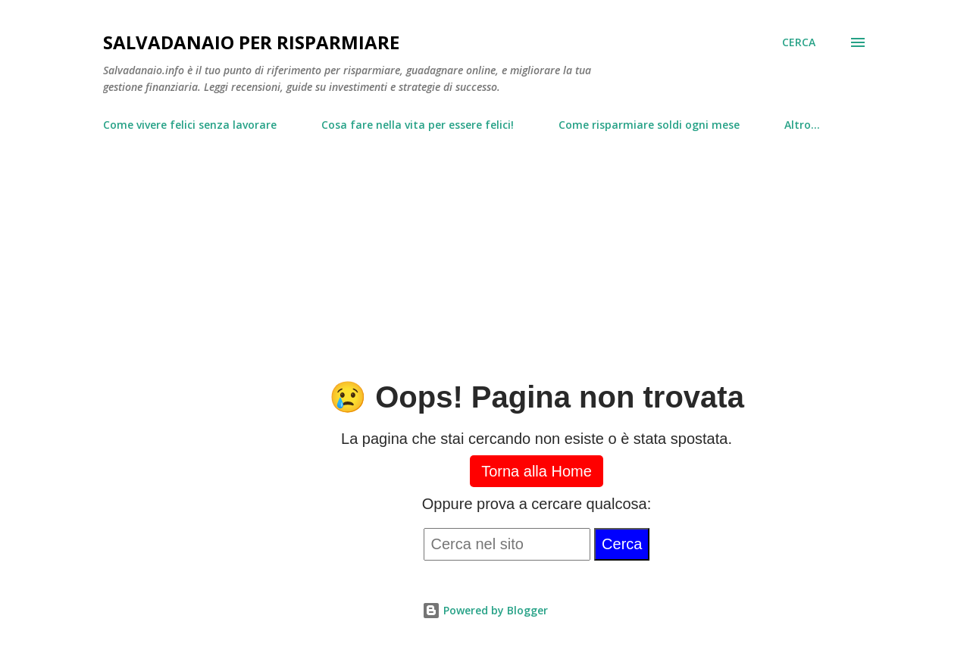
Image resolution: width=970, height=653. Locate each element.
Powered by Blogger (485, 610)
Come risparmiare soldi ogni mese (649, 124)
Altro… (802, 124)
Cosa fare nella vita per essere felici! (417, 124)
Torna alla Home (536, 471)
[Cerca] (798, 42)
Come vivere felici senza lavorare (190, 124)
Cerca (622, 544)
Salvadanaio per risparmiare (251, 42)
